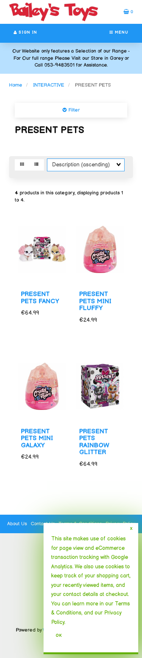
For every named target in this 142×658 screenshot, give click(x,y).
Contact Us (43, 524)
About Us (17, 524)
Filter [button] (73, 110)
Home (15, 85)
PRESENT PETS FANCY (40, 297)
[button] (128, 12)
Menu (118, 32)
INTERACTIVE (48, 85)
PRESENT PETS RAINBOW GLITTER (94, 442)
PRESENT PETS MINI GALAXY (37, 438)
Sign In (25, 32)
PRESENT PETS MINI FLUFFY (95, 301)
